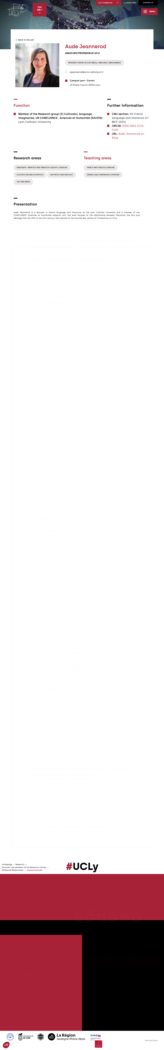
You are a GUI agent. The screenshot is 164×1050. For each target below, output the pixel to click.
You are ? (39, 10)
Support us (148, 3)
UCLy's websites (108, 3)
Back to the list (24, 40)
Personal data (151, 1040)
